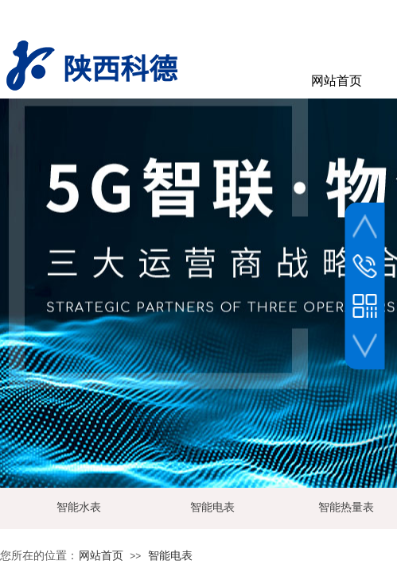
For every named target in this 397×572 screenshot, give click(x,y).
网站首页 (101, 556)
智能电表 (170, 556)
